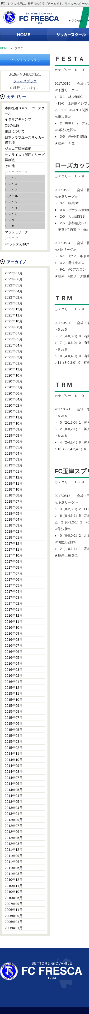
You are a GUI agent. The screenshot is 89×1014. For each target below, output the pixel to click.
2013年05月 (14, 801)
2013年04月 (14, 808)
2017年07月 (14, 573)
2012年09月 (14, 820)
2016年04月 (14, 663)
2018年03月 (14, 525)
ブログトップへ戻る (25, 60)
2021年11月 (14, 315)
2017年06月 (14, 579)
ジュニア (11, 238)
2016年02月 (14, 675)
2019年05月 (14, 447)
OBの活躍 (12, 125)
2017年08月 (14, 567)
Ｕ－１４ (11, 184)
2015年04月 (14, 735)
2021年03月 (14, 351)
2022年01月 (14, 303)
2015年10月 (14, 700)
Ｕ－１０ (11, 214)
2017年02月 (14, 603)
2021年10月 (14, 321)
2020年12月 (14, 369)
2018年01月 (14, 537)
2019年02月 (14, 465)
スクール (11, 196)
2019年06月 (14, 441)
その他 (10, 166)
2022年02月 (14, 297)
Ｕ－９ (10, 220)
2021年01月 (14, 363)
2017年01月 (14, 609)
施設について (15, 131)
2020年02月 (14, 405)
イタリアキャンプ (18, 119)
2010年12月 (14, 880)
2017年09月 (14, 561)
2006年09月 (14, 916)
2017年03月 (14, 597)
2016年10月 (14, 627)
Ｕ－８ (10, 226)
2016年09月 (14, 633)
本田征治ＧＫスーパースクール (25, 110)
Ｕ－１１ (11, 208)
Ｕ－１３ (11, 178)
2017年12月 (14, 543)
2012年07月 (14, 826)
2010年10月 (14, 892)
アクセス (77, 20)
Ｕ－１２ (11, 202)
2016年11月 (14, 621)
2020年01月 (14, 411)
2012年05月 (14, 838)
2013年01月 (14, 814)
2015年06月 (14, 723)
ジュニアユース (16, 172)
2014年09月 (14, 766)
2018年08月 (14, 495)
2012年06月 (14, 832)
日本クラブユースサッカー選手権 (25, 140)
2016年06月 (14, 652)
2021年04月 (14, 345)
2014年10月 (14, 760)
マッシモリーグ (16, 232)
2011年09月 (14, 856)
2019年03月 (14, 459)
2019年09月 (14, 429)
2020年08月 (14, 381)
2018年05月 (14, 513)
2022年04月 (14, 291)
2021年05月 (14, 339)
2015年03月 (14, 741)
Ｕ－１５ (11, 190)
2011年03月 (14, 874)
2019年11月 (14, 417)
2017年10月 (14, 555)
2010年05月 (14, 898)
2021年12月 (14, 309)
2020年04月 (14, 399)
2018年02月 (14, 531)
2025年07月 (14, 273)
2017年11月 (14, 549)
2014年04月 (14, 796)
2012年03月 (14, 844)
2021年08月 (14, 327)
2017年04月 (14, 591)
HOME (4, 48)
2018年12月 (14, 477)
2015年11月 (14, 693)
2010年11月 (14, 886)
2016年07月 (14, 645)
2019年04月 (14, 453)
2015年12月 (14, 687)
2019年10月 (14, 423)
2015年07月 (14, 718)
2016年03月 (14, 670)
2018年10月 (14, 489)
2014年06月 (14, 784)
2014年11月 (14, 753)
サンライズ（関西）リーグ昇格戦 (25, 157)
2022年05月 (14, 285)
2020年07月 (14, 387)
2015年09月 (14, 705)
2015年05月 (14, 730)
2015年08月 (14, 711)
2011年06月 (14, 862)
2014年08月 (14, 771)
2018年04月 (14, 519)
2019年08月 (14, 435)
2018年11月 (14, 483)
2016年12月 (14, 615)
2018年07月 (14, 501)
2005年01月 (14, 928)
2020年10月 (14, 375)
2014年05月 (14, 790)
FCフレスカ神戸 (17, 244)
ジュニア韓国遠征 (18, 148)
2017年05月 (14, 585)
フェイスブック (25, 81)
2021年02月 (14, 357)
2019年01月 (14, 471)
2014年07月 (14, 778)
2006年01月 (14, 922)
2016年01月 (14, 682)
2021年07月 (14, 333)
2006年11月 (14, 910)
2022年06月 (14, 279)
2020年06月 (14, 393)
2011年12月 (14, 850)
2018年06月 (14, 507)
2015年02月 (14, 748)
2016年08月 (14, 639)
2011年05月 (14, 868)
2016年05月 (14, 657)
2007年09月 (14, 904)
